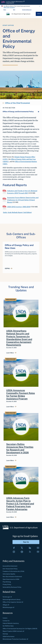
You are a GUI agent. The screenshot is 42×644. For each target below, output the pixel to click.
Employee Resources (26, 9)
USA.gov (6, 605)
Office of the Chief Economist (17, 103)
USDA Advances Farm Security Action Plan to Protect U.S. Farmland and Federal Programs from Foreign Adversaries (20, 504)
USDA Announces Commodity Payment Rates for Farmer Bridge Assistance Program (20, 394)
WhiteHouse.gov (8, 607)
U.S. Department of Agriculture (21, 14)
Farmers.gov (7, 597)
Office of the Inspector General (13, 602)
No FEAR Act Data (8, 626)
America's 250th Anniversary (18, 1)
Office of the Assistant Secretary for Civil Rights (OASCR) (20, 628)
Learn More (10, 353)
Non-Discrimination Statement (12, 576)
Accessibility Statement (10, 566)
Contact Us (6, 621)
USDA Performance (8, 636)
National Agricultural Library (11, 599)
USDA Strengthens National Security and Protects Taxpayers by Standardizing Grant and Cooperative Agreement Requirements (19, 337)
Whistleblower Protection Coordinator (15, 639)
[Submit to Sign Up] (26, 542)
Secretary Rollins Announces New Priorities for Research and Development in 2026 (19, 448)
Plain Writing (7, 582)
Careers (5, 618)
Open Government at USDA (11, 579)
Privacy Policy (7, 584)
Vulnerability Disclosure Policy (12, 587)
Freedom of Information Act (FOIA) (13, 571)
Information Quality (9, 574)
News (4, 9)
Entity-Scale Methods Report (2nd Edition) (17, 212)
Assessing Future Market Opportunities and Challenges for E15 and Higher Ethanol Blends (22, 200)
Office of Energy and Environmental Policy (18, 111)
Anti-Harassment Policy (10, 569)
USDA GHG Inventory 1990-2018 (18, 207)
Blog (14, 9)
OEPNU (7, 268)
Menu (39, 13)
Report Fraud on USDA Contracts (13, 631)
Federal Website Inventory (11, 623)
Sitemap (5, 634)
